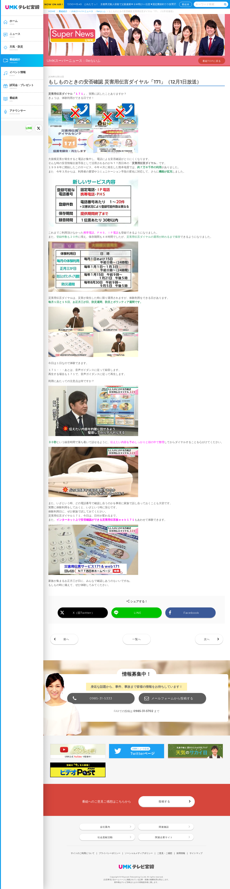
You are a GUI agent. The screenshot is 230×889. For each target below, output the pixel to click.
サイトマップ (196, 853)
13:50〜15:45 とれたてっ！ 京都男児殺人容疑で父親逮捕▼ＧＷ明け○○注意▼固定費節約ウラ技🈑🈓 (122, 4)
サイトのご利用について (83, 853)
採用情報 (180, 853)
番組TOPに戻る (212, 60)
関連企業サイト (164, 837)
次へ (207, 639)
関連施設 (164, 826)
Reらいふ (101, 11)
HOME (51, 11)
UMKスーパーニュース (82, 11)
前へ (66, 639)
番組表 (185, 4)
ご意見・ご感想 (164, 853)
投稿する (164, 801)
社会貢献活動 (105, 837)
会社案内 (105, 826)
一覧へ (136, 639)
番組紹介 (63, 11)
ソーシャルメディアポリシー (139, 853)
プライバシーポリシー (109, 853)
